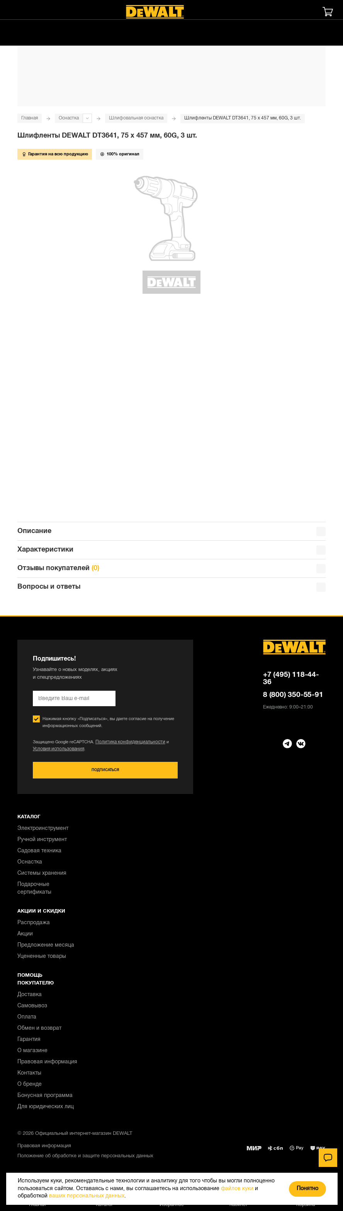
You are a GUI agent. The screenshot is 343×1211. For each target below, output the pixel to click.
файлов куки (237, 1188)
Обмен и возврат (39, 1031)
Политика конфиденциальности (126, 745)
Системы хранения (41, 876)
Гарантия (29, 1043)
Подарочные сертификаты (34, 892)
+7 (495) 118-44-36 (291, 681)
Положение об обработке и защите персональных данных (85, 1159)
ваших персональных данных (86, 1196)
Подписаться (105, 774)
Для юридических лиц (45, 1110)
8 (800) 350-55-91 (293, 698)
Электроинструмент (42, 832)
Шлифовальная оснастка (136, 118)
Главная (29, 118)
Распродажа (33, 926)
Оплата (26, 1020)
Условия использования (56, 752)
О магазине (32, 1054)
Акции (25, 937)
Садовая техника (39, 854)
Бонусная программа (45, 1099)
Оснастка (69, 118)
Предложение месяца (45, 948)
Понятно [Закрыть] (307, 1188)
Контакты (29, 1076)
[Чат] (328, 1157)
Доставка (29, 998)
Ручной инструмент (42, 843)
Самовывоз (32, 1009)
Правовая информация (47, 1065)
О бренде (29, 1087)
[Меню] (17, 11)
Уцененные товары (41, 959)
